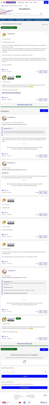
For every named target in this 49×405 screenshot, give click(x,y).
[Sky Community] (9, 2)
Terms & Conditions (31, 395)
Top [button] (46, 395)
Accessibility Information (30, 396)
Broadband (24, 9)
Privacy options (17, 395)
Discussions (21, 2)
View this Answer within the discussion (11, 92)
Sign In (46, 2)
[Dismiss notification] (26, 6)
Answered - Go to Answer (9, 27)
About (35, 2)
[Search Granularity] (10, 13)
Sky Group (16, 398)
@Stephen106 (7, 128)
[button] (46, 33)
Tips (31, 2)
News (26, 2)
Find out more (24, 124)
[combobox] (27, 13)
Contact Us (32, 397)
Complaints (16, 397)
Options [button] (44, 24)
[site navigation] (1, 2)
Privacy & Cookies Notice (18, 396)
